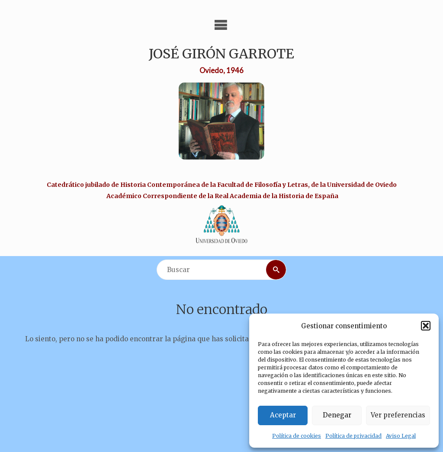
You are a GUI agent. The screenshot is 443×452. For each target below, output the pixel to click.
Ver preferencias (398, 415)
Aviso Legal (401, 436)
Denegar (337, 415)
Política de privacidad (353, 436)
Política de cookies (296, 436)
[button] (425, 325)
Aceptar (283, 415)
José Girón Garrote (221, 53)
